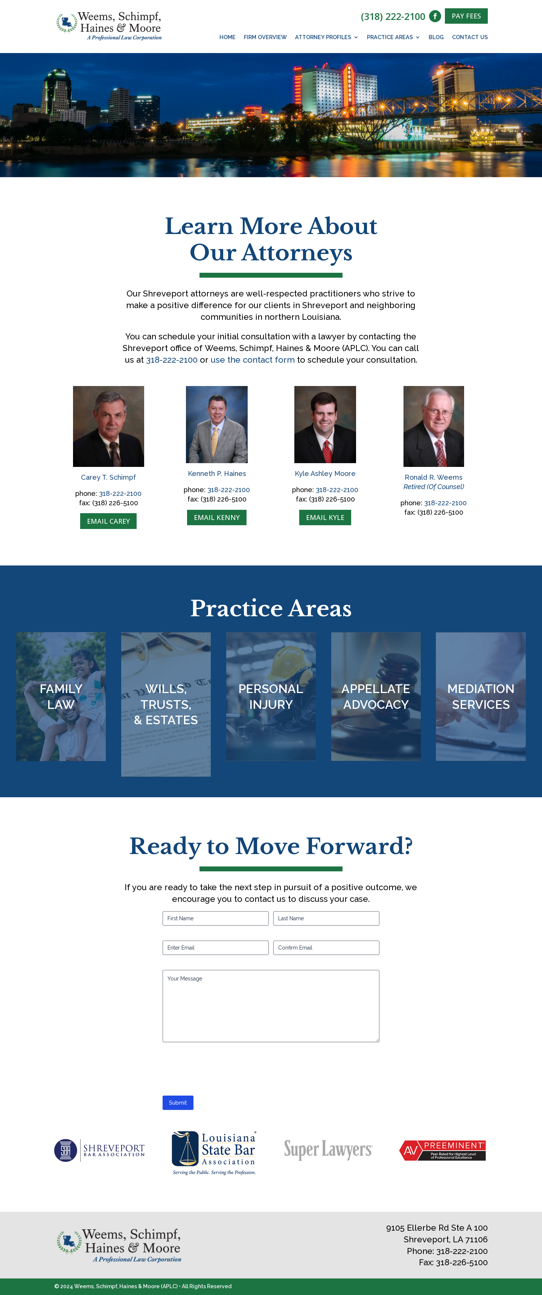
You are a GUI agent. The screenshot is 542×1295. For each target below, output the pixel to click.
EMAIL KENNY (217, 517)
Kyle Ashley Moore (325, 473)
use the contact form (253, 360)
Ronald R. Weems (434, 477)
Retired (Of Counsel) (433, 487)
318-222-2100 (172, 360)
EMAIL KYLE (325, 517)
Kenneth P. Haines (217, 473)
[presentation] (220, 1072)
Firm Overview (265, 37)
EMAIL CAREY (108, 521)
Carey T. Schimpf (108, 477)
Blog (436, 37)
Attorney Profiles (323, 37)
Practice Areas (390, 37)
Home (227, 37)
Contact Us (470, 37)
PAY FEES (466, 15)
